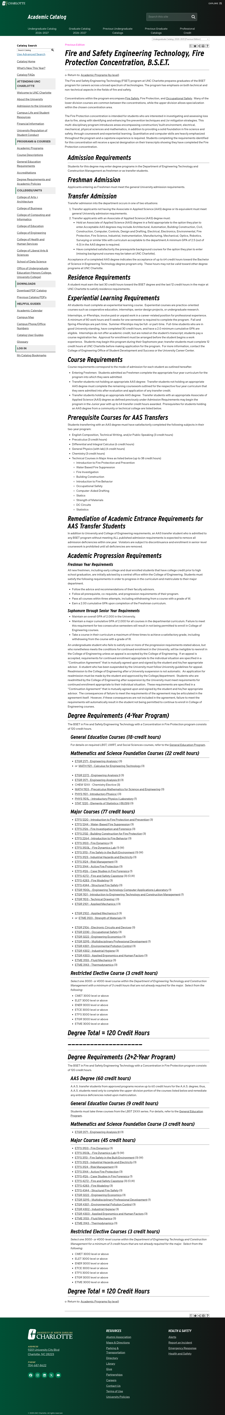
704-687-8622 (37, 1365)
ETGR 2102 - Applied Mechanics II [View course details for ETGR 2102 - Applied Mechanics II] (96, 913)
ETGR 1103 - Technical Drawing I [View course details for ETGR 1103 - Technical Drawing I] (95, 899)
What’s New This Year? (31, 68)
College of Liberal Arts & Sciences (32, 253)
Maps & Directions (118, 1342)
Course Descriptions (30, 155)
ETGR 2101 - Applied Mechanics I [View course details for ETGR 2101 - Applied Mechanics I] (96, 904)
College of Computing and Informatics (33, 217)
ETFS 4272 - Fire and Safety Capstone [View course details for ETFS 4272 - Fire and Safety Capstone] (99, 876)
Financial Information (30, 123)
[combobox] (180, 39)
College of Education (30, 226)
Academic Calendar (29, 310)
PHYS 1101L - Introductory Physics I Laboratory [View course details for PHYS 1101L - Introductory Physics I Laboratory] (104, 798)
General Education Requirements (29, 164)
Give (109, 1369)
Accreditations (26, 172)
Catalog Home (26, 61)
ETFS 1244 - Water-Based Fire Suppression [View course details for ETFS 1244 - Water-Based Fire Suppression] (102, 824)
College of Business (29, 208)
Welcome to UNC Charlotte (34, 92)
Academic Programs (30, 148)
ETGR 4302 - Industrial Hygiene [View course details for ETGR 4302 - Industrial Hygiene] (95, 950)
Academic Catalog (47, 17)
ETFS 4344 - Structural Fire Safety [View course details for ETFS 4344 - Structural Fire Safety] (97, 885)
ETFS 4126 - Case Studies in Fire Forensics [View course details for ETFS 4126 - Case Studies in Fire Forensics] (102, 871)
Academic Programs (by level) (100, 75)
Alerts (172, 1337)
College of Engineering (31, 232)
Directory (112, 1358)
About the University (30, 99)
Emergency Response (182, 1348)
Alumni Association (118, 1337)
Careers (111, 1380)
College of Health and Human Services (30, 242)
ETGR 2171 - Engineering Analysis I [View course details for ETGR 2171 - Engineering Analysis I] (96, 761)
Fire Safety (132, 98)
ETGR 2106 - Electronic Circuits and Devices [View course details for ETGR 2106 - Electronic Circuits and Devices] (103, 927)
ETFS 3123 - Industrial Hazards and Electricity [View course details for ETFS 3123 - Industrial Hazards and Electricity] (104, 857)
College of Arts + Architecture (27, 199)
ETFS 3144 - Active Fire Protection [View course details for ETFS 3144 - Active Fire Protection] (97, 866)
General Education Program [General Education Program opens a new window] (187, 745)
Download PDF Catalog (32, 290)
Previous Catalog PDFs (31, 297)
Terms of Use (114, 1391)
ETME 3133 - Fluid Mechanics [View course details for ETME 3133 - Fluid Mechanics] (93, 960)
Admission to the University (34, 106)
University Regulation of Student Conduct (32, 133)
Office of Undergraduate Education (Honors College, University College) (34, 273)
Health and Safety (179, 1353)
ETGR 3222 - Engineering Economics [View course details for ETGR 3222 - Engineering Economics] (98, 936)
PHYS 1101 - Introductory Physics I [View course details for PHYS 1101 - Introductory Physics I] (96, 794)
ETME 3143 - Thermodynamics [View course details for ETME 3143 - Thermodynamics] (94, 964)
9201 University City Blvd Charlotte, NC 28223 (43, 1352)
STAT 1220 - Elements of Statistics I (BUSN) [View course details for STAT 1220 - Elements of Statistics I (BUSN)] (102, 803)
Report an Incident (180, 1342)
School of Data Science (31, 261)
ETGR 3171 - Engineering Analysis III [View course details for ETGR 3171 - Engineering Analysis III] (97, 780)
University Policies (118, 1397)
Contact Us (113, 1386)
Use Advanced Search (31, 54)
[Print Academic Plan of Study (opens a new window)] (191, 46)
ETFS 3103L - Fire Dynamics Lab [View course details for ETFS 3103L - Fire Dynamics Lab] (95, 847)
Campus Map (25, 317)
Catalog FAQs (26, 74)
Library (110, 1363)
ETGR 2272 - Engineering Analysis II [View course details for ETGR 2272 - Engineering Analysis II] (97, 775)
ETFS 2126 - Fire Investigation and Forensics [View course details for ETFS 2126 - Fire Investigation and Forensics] (103, 829)
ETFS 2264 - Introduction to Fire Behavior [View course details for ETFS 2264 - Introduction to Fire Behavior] (101, 838)
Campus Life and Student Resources (33, 115)
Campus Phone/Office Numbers (31, 326)
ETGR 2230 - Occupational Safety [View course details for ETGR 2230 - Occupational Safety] (96, 932)
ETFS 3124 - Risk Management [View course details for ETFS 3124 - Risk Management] (94, 861)
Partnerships (114, 1374)
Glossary (22, 341)
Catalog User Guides (30, 335)
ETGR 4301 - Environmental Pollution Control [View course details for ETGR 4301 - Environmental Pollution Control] (103, 946)
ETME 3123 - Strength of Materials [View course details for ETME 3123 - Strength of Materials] (100, 918)
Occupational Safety (179, 98)
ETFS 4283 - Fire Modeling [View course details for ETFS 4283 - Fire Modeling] (92, 880)
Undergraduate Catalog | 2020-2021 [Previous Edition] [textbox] (177, 39)
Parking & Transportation (115, 1350)
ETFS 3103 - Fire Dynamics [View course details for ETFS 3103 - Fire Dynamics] (92, 843)
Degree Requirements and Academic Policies (34, 182)
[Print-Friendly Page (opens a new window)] (203, 46)
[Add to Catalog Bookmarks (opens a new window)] (195, 46)
